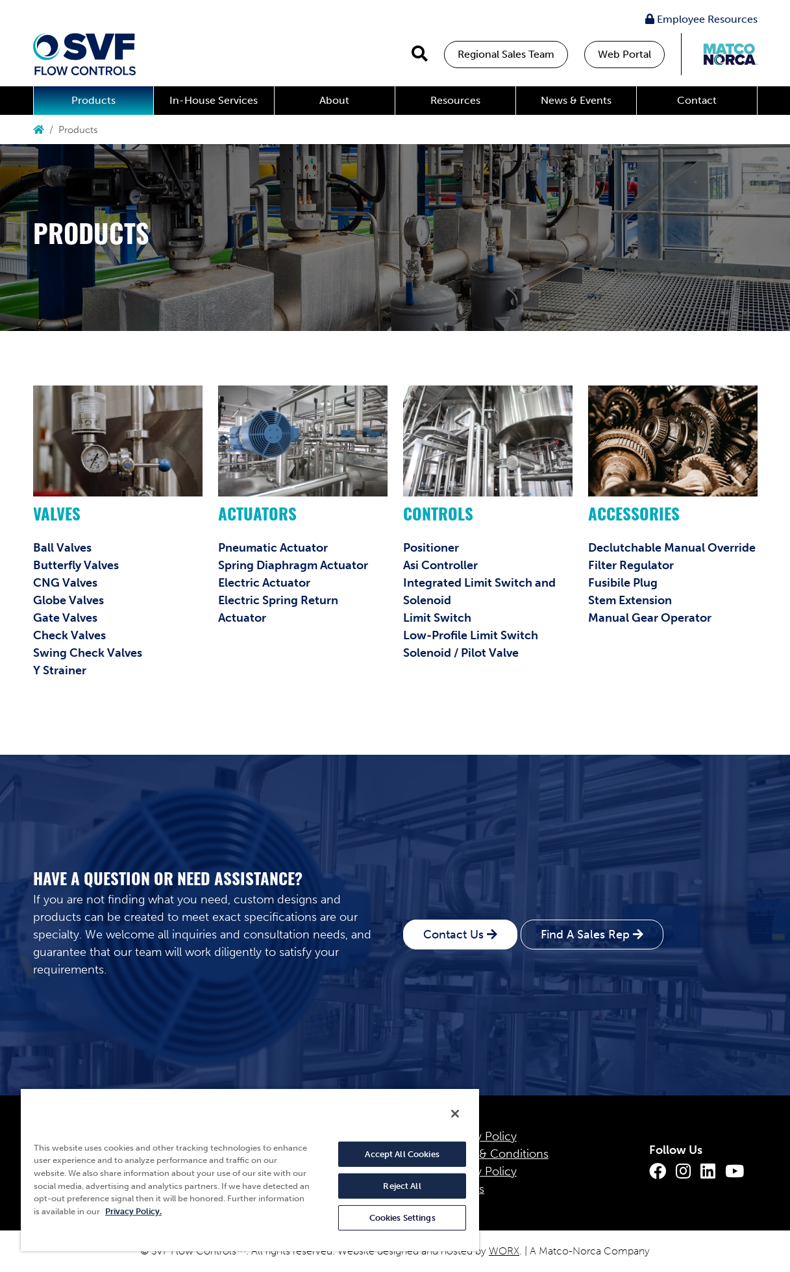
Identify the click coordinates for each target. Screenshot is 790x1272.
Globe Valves (68, 600)
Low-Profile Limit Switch (470, 635)
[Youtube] (734, 1172)
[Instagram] (683, 1172)
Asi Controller (440, 565)
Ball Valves (62, 548)
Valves (56, 516)
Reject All (402, 1186)
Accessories (634, 516)
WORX (504, 1251)
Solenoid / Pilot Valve (461, 653)
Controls (438, 516)
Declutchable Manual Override (672, 548)
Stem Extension (630, 600)
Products (93, 100)
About (334, 100)
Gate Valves (65, 618)
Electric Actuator (264, 583)
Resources (455, 100)
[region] (250, 1169)
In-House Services (213, 100)
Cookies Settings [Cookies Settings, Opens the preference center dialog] (402, 1218)
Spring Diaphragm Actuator (293, 565)
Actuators (257, 516)
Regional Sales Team (506, 54)
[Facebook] (657, 1172)
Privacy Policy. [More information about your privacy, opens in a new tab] (133, 1211)
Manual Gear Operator (649, 618)
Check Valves (69, 635)
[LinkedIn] (707, 1172)
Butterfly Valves (76, 565)
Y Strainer (59, 670)
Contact (697, 100)
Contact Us (453, 934)
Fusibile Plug (623, 583)
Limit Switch (437, 618)
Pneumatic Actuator (273, 548)
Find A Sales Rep (585, 934)
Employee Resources (701, 19)
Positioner (431, 548)
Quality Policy (480, 1171)
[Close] (455, 1113)
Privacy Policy (480, 1136)
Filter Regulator (631, 565)
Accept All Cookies (402, 1154)
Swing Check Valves (87, 653)
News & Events (576, 100)
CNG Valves (65, 583)
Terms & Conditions (496, 1154)
